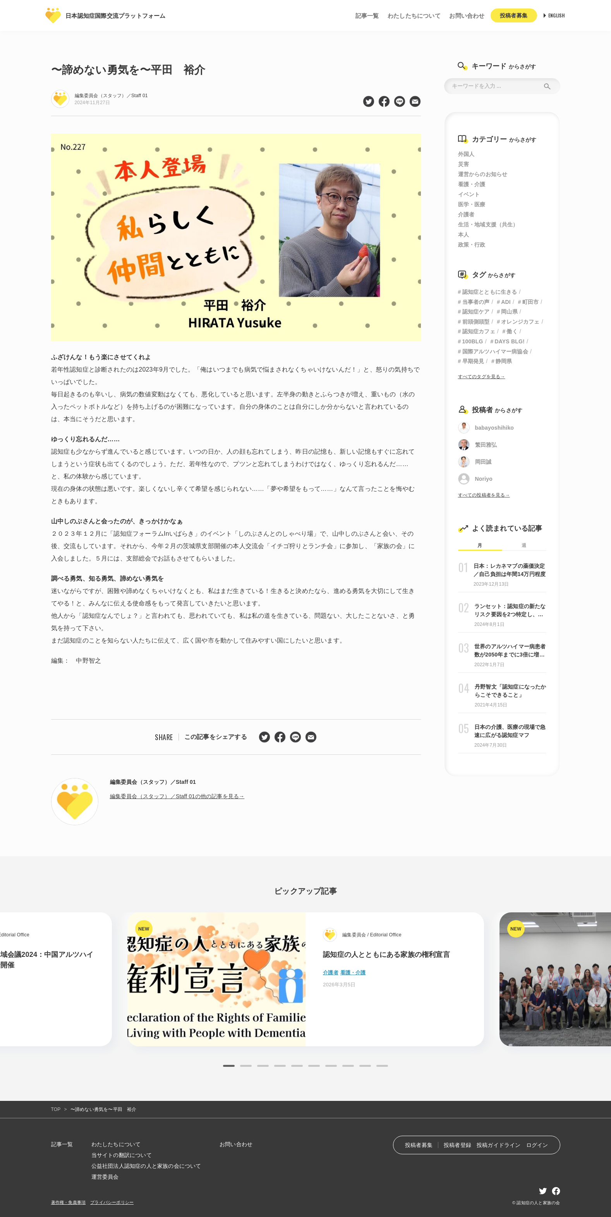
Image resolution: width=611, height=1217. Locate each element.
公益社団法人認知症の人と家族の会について (146, 1166)
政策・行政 (472, 244)
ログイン (537, 1145)
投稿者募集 (419, 1145)
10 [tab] (382, 1066)
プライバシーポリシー (112, 1202)
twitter (368, 101)
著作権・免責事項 (68, 1202)
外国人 (466, 154)
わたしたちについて (414, 15)
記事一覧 (367, 15)
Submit (547, 86)
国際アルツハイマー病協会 (495, 351)
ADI (506, 302)
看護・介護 (472, 184)
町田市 (530, 302)
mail (415, 101)
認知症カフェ (478, 331)
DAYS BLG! (509, 341)
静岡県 (504, 361)
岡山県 (509, 312)
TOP (56, 1109)
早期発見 (473, 361)
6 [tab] (314, 1066)
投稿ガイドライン (499, 1145)
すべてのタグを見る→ (481, 376)
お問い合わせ (466, 15)
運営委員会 (105, 1176)
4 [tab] (280, 1066)
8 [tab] (348, 1066)
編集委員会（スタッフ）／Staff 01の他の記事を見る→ (177, 796)
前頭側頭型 (476, 322)
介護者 (466, 214)
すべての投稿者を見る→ (484, 495)
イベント (469, 194)
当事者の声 (476, 302)
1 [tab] (229, 1066)
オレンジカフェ (520, 322)
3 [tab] (263, 1066)
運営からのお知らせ (483, 174)
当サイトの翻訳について (121, 1155)
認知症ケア (476, 312)
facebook (384, 101)
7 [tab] (331, 1066)
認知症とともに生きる (489, 292)
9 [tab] (365, 1066)
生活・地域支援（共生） (488, 224)
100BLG (472, 341)
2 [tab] (246, 1066)
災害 (463, 164)
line (399, 101)
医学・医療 (472, 204)
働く (511, 331)
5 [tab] (297, 1066)
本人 (463, 234)
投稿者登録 (457, 1145)
